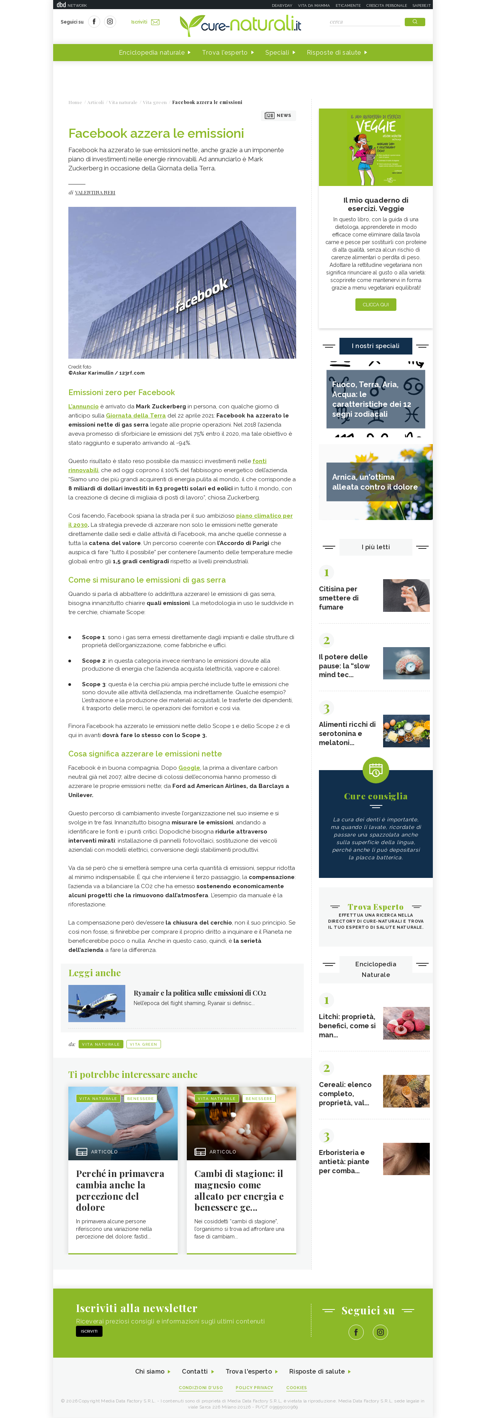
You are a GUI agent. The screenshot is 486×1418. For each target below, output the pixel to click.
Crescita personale (386, 5)
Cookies (297, 1388)
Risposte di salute (334, 52)
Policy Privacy (255, 1388)
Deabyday (282, 5)
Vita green (144, 1044)
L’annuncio (83, 406)
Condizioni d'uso (200, 1388)
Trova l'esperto (225, 52)
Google (189, 767)
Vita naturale (101, 1044)
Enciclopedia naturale (152, 52)
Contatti (195, 1372)
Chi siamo (149, 1372)
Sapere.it (422, 5)
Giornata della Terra (136, 415)
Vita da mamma (314, 5)
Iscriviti (145, 22)
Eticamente (348, 5)
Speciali (277, 52)
